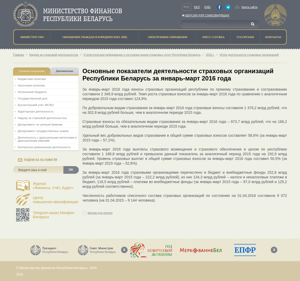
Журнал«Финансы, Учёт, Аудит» (53, 186)
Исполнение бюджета (32, 91)
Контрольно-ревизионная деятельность (44, 147)
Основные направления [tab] (32, 71)
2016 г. (210, 54)
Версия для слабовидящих (205, 15)
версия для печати (100, 212)
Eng (208, 7)
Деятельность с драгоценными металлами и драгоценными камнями (47, 139)
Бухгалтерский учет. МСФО (36, 105)
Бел (197, 7)
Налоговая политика (31, 85)
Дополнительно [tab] (64, 71)
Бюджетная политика (32, 78)
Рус (186, 7)
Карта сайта (249, 7)
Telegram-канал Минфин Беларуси (53, 215)
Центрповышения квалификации (55, 200)
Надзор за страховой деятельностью (53, 54)
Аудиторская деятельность (36, 111)
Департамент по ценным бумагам (40, 124)
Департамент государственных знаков (43, 131)
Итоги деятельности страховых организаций (249, 54)
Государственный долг (33, 98)
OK (71, 170)
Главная (18, 54)
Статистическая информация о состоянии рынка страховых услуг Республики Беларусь (142, 54)
